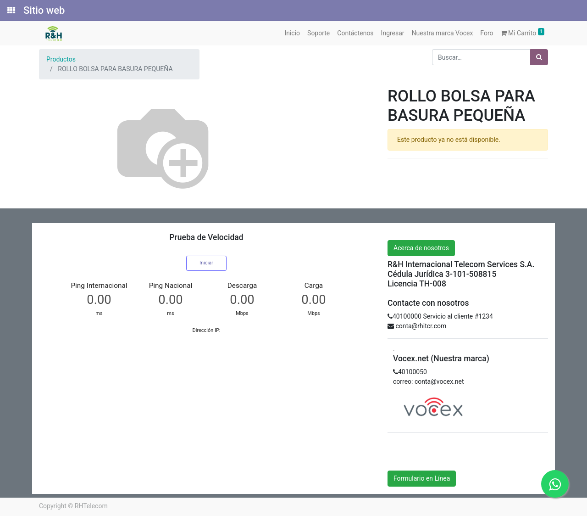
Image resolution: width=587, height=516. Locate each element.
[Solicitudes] (10, 10)
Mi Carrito (523, 32)
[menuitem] (292, 33)
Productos (61, 59)
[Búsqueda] (539, 57)
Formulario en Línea (421, 478)
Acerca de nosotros (421, 248)
